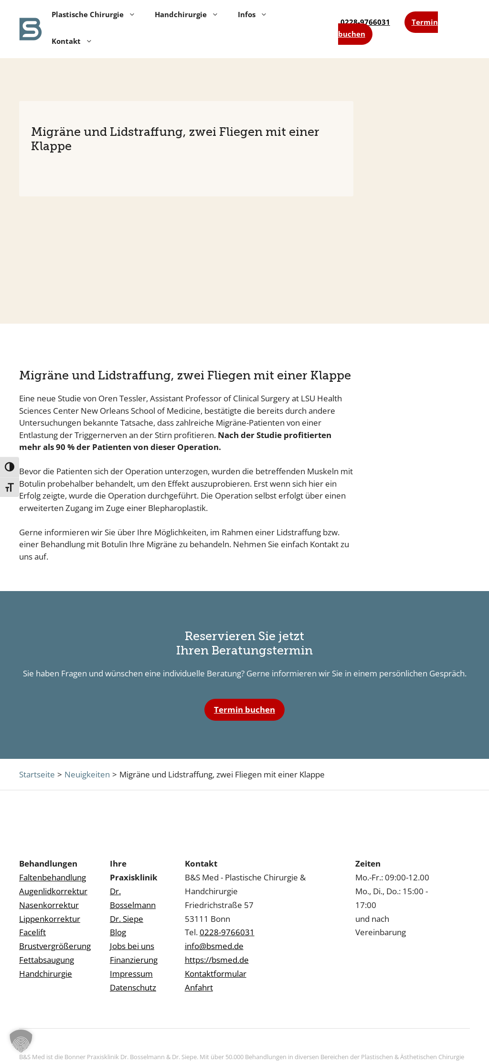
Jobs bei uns (132, 945)
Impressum (131, 973)
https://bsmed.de (217, 959)
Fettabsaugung (46, 959)
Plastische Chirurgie (94, 14)
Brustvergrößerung (55, 945)
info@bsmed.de (214, 945)
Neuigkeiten (87, 774)
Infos (252, 14)
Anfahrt (199, 987)
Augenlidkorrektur (53, 891)
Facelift (32, 932)
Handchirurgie (187, 14)
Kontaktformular (215, 973)
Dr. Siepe (126, 918)
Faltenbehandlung (52, 877)
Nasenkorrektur (49, 904)
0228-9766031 (365, 22)
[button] (21, 1041)
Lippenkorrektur (49, 918)
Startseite (37, 774)
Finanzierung (134, 959)
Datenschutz (133, 987)
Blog (118, 932)
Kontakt (72, 41)
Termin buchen (244, 709)
